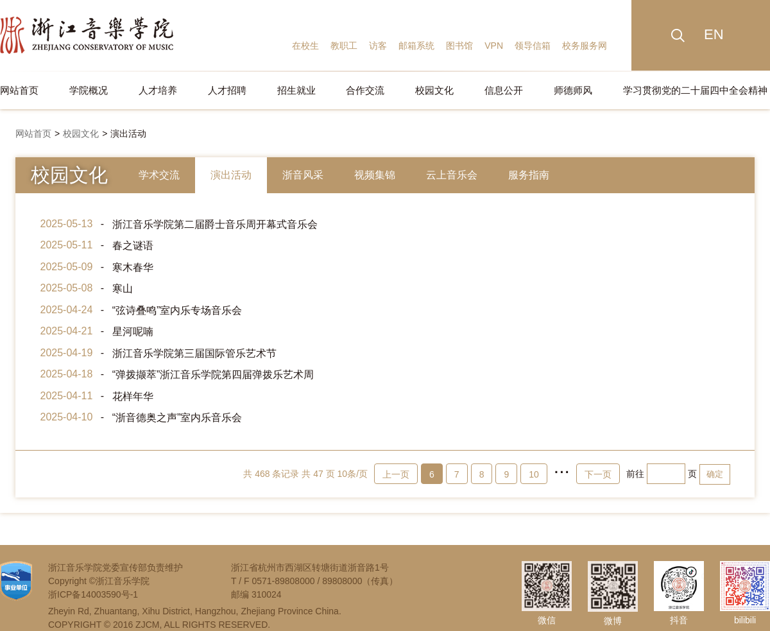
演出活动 (128, 133)
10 (534, 474)
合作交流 (365, 90)
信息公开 (503, 90)
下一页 (598, 474)
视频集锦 (374, 174)
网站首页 (19, 90)
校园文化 (434, 90)
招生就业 (296, 90)
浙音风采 (302, 174)
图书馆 (459, 45)
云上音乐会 (451, 174)
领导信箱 (533, 45)
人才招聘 (227, 90)
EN (714, 34)
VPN (493, 45)
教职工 (343, 45)
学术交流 (159, 174)
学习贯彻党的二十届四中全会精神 (695, 90)
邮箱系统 (416, 45)
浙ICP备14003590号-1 (93, 594)
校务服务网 (584, 45)
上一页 (395, 474)
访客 (378, 45)
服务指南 (528, 174)
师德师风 (573, 90)
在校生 (305, 45)
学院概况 (88, 90)
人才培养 (158, 90)
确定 (714, 474)
